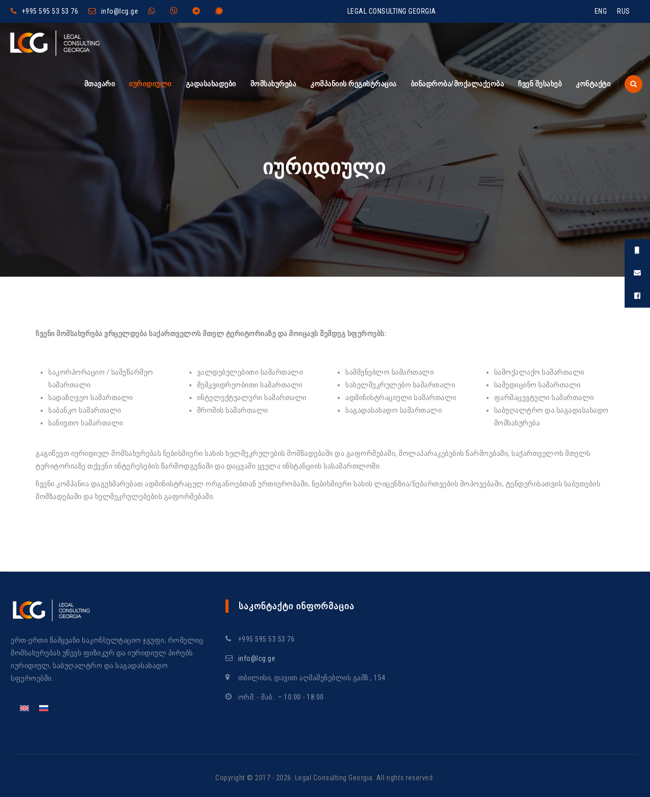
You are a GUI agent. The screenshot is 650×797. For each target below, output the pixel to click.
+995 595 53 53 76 (50, 11)
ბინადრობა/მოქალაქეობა (457, 84)
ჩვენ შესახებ (540, 84)
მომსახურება (273, 84)
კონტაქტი (593, 84)
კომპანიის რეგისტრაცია (353, 84)
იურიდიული (150, 84)
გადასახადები (211, 84)
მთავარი (99, 84)
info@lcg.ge (120, 11)
